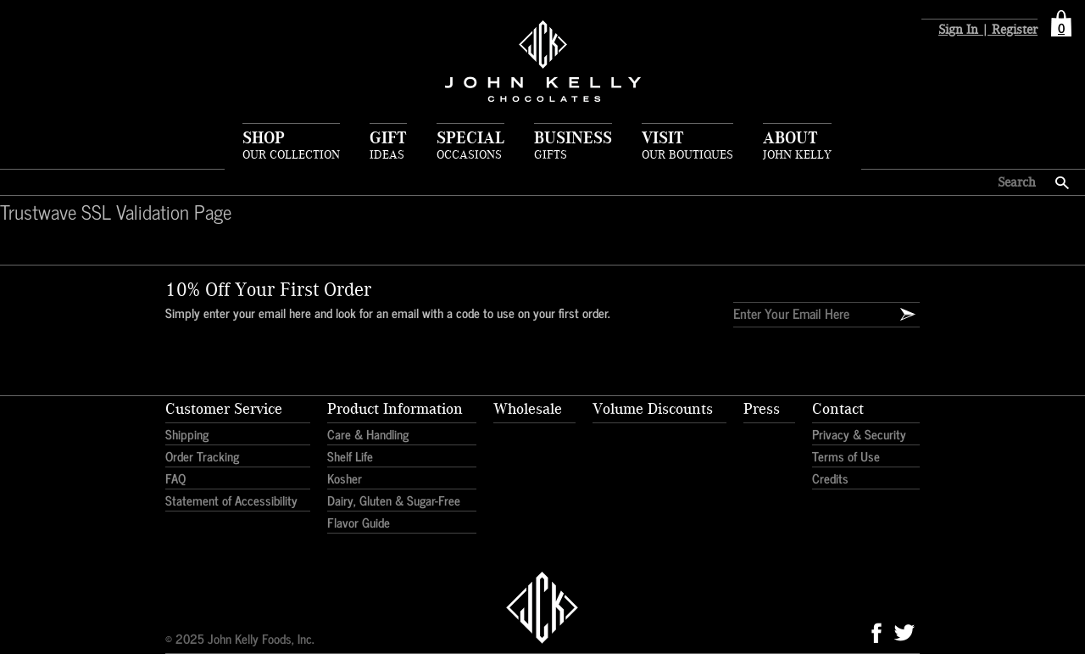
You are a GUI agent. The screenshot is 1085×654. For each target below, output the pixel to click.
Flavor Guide (358, 522)
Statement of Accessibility (231, 500)
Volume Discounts (653, 409)
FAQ (175, 478)
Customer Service (223, 409)
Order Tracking (202, 456)
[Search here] (958, 182)
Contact (838, 409)
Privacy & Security (859, 433)
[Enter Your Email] (805, 313)
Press (761, 409)
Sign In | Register (988, 30)
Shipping (187, 433)
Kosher (344, 478)
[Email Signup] (908, 315)
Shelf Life (350, 456)
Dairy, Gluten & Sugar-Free (393, 500)
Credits (830, 478)
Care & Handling (368, 433)
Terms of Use (846, 456)
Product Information (395, 409)
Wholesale (527, 409)
